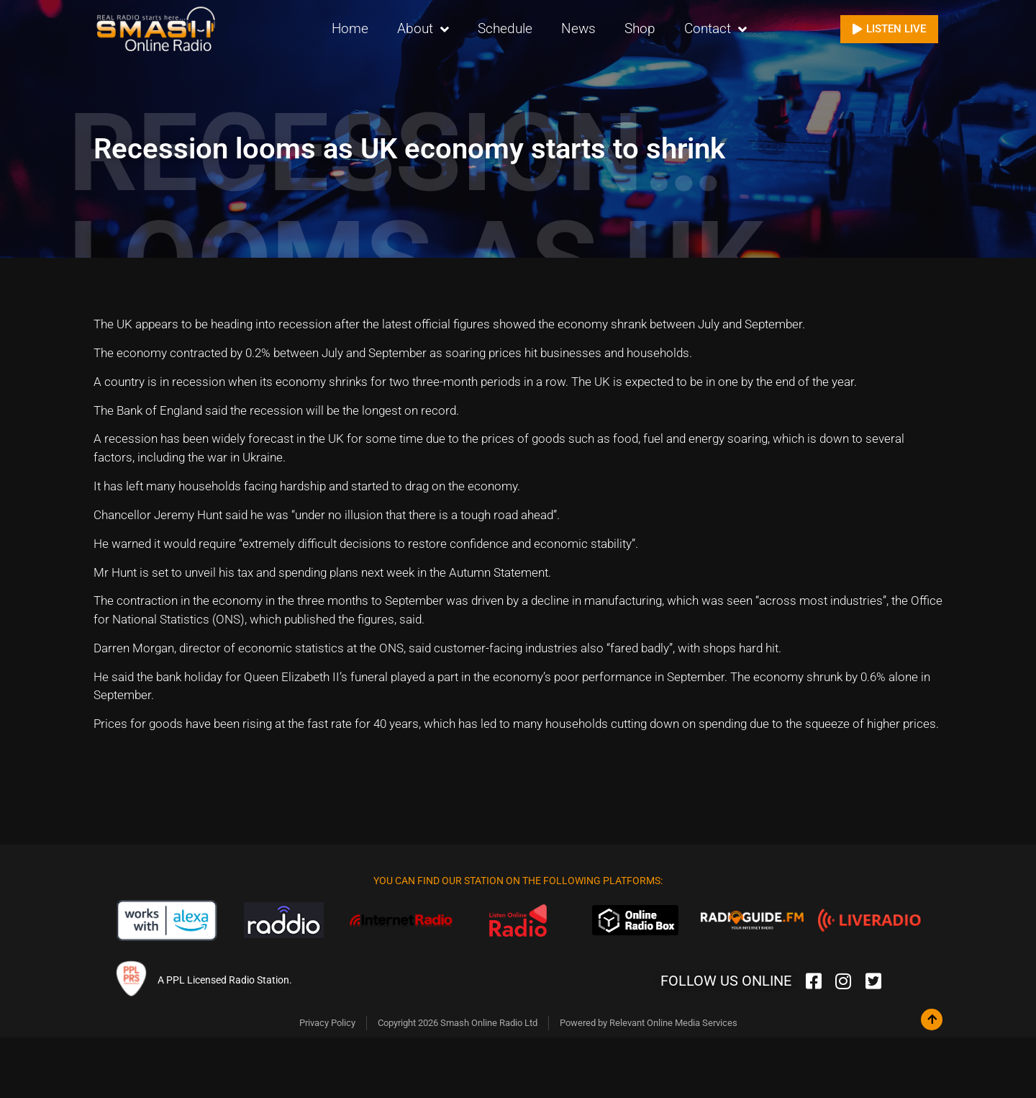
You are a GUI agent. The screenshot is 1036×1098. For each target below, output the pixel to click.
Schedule (505, 28)
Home (350, 28)
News (578, 28)
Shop (639, 28)
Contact (715, 29)
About (423, 29)
